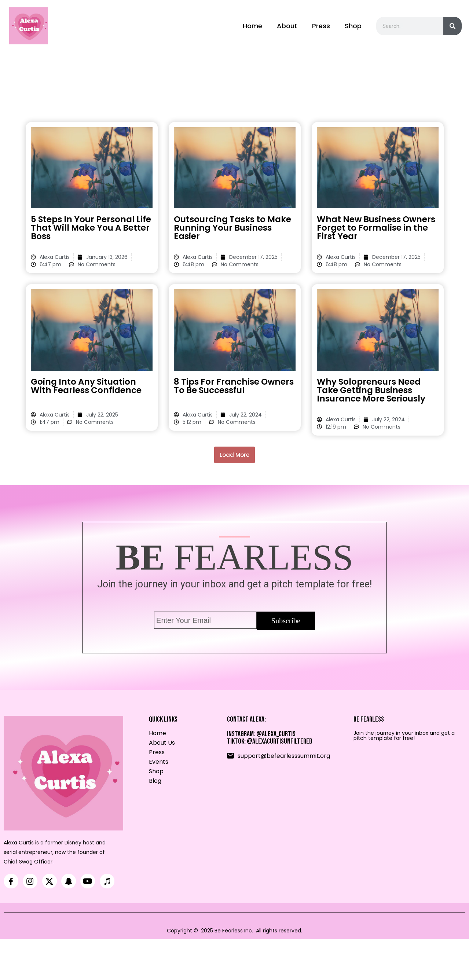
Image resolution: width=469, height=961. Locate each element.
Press (321, 27)
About (287, 27)
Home (252, 27)
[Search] (452, 28)
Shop (353, 27)
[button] (234, 458)
